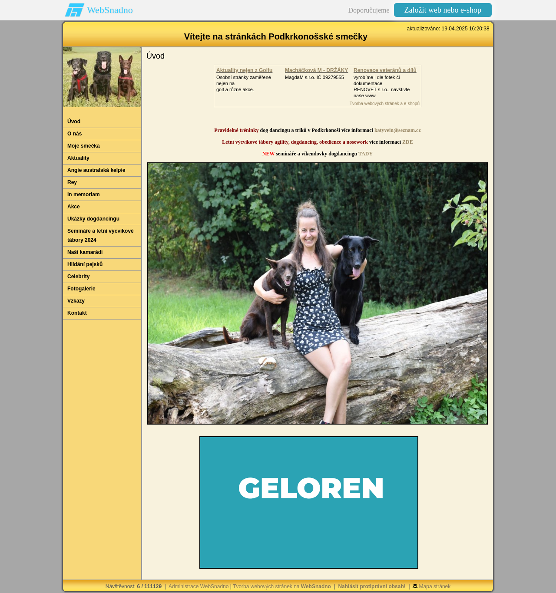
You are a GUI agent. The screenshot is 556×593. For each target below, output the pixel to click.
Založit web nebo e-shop (442, 10)
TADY (365, 154)
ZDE (407, 142)
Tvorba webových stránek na (282, 586)
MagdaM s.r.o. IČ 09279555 (314, 77)
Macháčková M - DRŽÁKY (316, 70)
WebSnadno (110, 9)
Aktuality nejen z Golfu (244, 70)
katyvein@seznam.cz (397, 130)
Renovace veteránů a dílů (385, 70)
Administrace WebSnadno (199, 586)
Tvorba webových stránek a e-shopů (385, 103)
